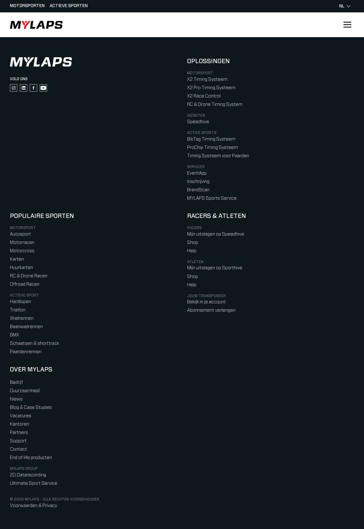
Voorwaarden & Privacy (33, 505)
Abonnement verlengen (211, 310)
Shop (192, 242)
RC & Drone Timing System (215, 104)
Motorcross (22, 251)
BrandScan (198, 190)
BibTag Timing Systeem (211, 139)
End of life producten (31, 457)
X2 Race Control (204, 96)
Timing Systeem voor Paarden (218, 156)
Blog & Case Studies (31, 407)
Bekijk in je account (206, 302)
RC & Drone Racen (28, 276)
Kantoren (19, 424)
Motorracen (22, 242)
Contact (18, 449)
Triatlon (17, 310)
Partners (19, 432)
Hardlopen (20, 301)
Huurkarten (21, 267)
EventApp (197, 173)
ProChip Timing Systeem (212, 147)
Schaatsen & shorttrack (34, 343)
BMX (14, 335)
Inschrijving (198, 181)
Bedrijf (16, 382)
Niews (16, 399)
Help (191, 251)
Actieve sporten (69, 6)
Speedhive (198, 121)
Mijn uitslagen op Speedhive (215, 234)
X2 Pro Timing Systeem (211, 87)
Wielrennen (21, 318)
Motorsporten (27, 6)
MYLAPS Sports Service (212, 198)
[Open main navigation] (347, 25)
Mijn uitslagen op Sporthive (214, 268)
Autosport (20, 234)
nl (344, 6)
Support (18, 441)
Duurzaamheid (25, 390)
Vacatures (20, 416)
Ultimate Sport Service (33, 483)
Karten (17, 259)
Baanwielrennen (26, 326)
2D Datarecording (28, 475)
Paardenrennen (26, 351)
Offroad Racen (24, 284)
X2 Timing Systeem (207, 79)
